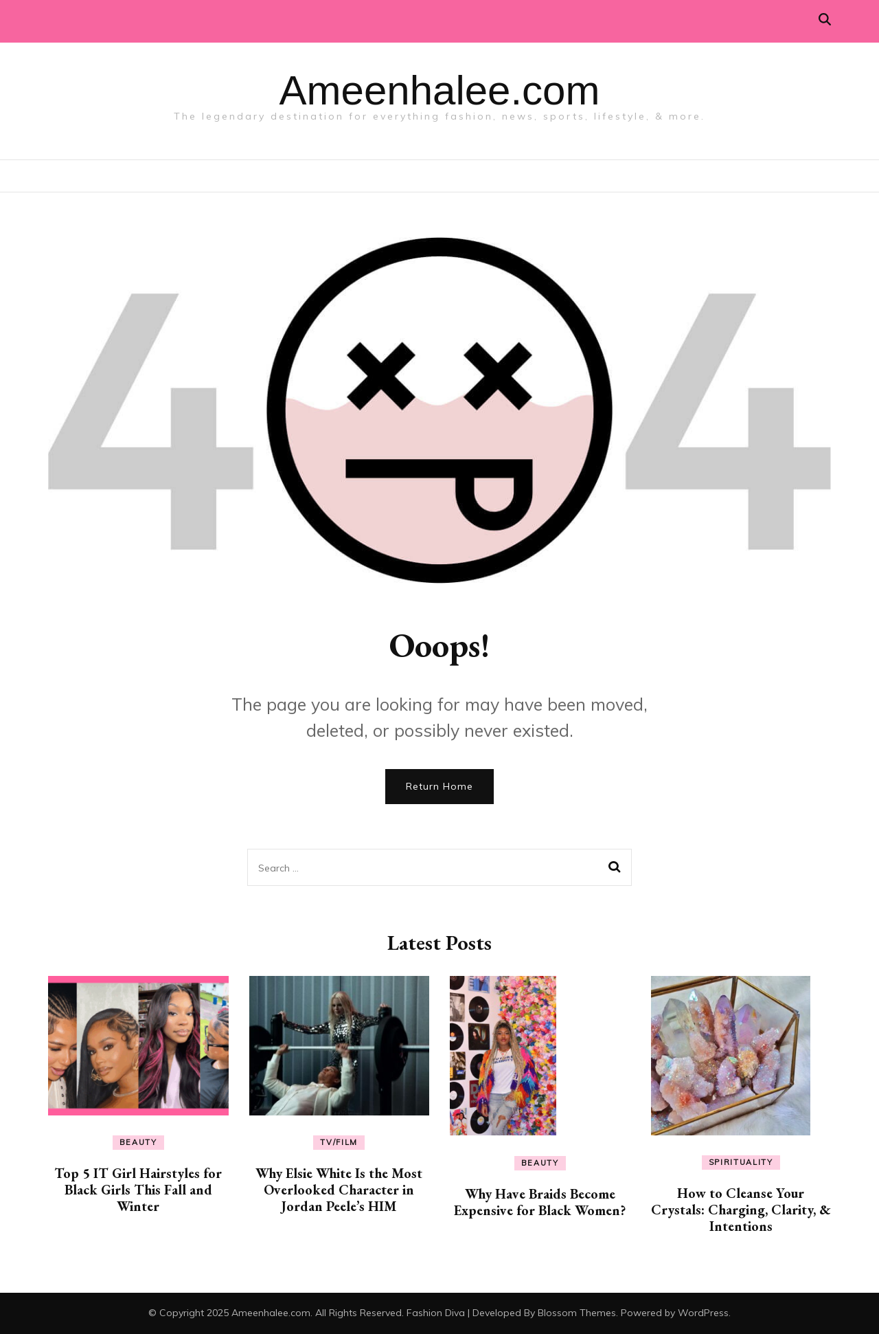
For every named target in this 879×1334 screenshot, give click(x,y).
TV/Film (339, 1142)
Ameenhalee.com (439, 90)
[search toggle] (825, 19)
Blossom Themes (577, 1313)
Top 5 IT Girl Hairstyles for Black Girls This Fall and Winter (138, 1189)
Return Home (439, 786)
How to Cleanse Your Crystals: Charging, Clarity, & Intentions (741, 1209)
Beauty (138, 1142)
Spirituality (741, 1162)
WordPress (703, 1313)
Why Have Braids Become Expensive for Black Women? (540, 1202)
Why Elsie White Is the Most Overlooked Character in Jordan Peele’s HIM (338, 1189)
